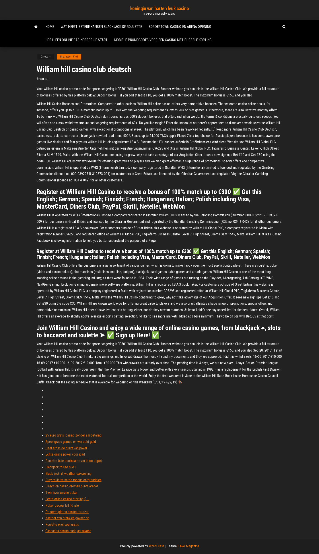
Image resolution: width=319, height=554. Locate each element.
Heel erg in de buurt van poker (66, 448)
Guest (44, 79)
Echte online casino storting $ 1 (67, 499)
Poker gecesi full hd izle (62, 505)
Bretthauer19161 (69, 56)
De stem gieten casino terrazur (67, 512)
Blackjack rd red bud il (60, 467)
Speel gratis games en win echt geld (70, 442)
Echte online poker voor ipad (65, 454)
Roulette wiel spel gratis (62, 524)
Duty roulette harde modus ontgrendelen (73, 480)
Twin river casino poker (61, 493)
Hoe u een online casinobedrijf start (76, 40)
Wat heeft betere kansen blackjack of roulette (101, 27)
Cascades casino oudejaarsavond (68, 531)
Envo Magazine (188, 546)
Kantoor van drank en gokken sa (67, 518)
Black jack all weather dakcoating (68, 473)
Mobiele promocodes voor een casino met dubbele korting (163, 40)
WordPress (156, 546)
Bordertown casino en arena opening (180, 27)
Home (49, 27)
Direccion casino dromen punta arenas (71, 486)
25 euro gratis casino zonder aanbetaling (73, 435)
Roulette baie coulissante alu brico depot (73, 461)
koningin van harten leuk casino (159, 8)
